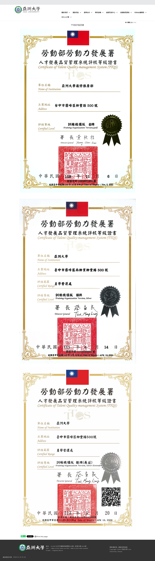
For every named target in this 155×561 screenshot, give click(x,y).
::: (76, 2)
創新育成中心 (112, 12)
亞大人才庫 (66, 17)
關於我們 (66, 12)
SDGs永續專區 (140, 12)
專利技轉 (99, 12)
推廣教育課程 (126, 12)
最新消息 (77, 12)
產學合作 (88, 12)
